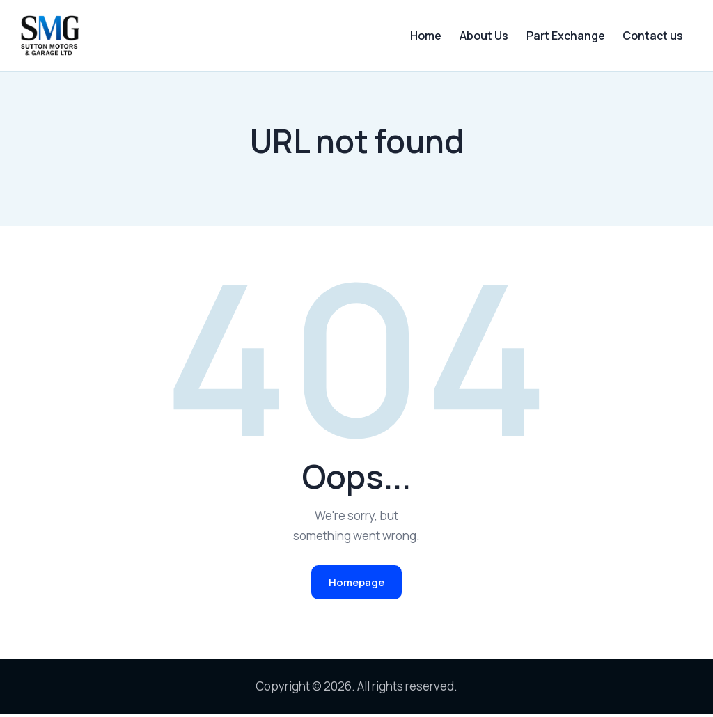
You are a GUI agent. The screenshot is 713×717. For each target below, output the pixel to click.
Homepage (356, 584)
